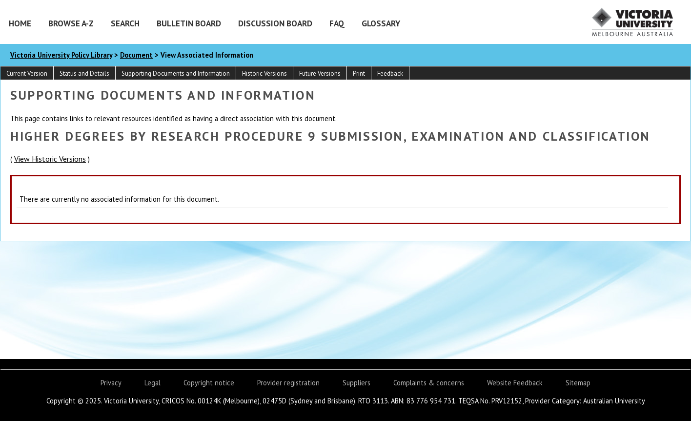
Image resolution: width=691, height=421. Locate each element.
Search (125, 23)
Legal (152, 382)
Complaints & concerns (428, 382)
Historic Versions (264, 73)
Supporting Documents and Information (176, 73)
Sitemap (578, 382)
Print (359, 73)
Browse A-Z (71, 23)
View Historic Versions (50, 159)
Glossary (381, 23)
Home (20, 23)
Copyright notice (208, 382)
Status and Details (84, 73)
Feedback (390, 73)
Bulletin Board (189, 23)
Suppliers (356, 382)
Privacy (111, 382)
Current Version (26, 73)
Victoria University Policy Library (61, 55)
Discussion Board (275, 23)
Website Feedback (515, 382)
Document (136, 55)
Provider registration (288, 382)
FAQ (337, 23)
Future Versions (320, 73)
